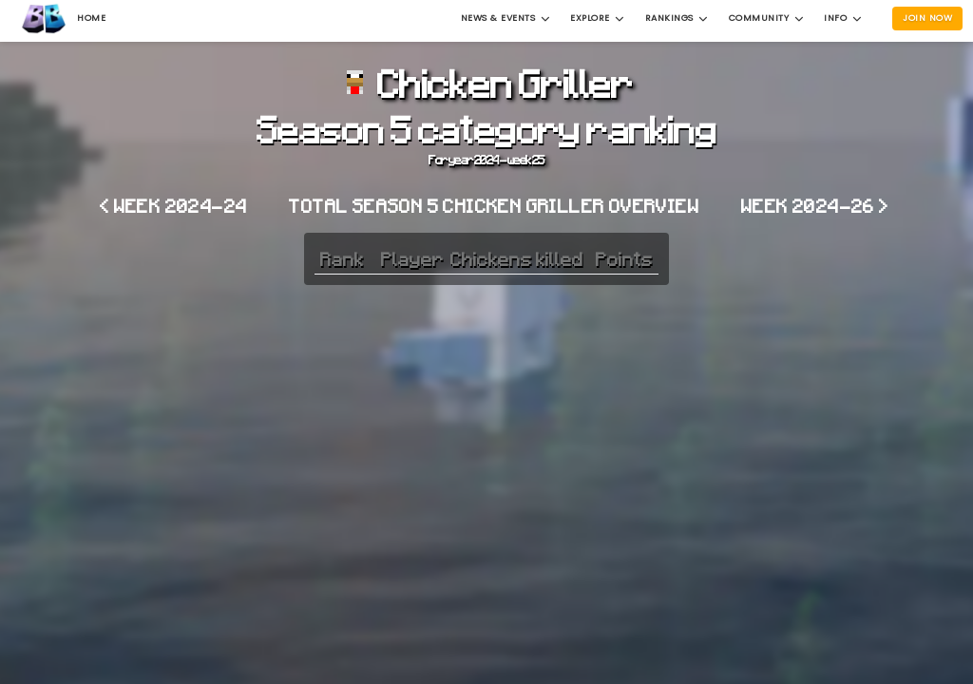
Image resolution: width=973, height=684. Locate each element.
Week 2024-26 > (815, 205)
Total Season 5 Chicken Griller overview (494, 205)
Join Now (927, 17)
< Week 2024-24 (174, 205)
